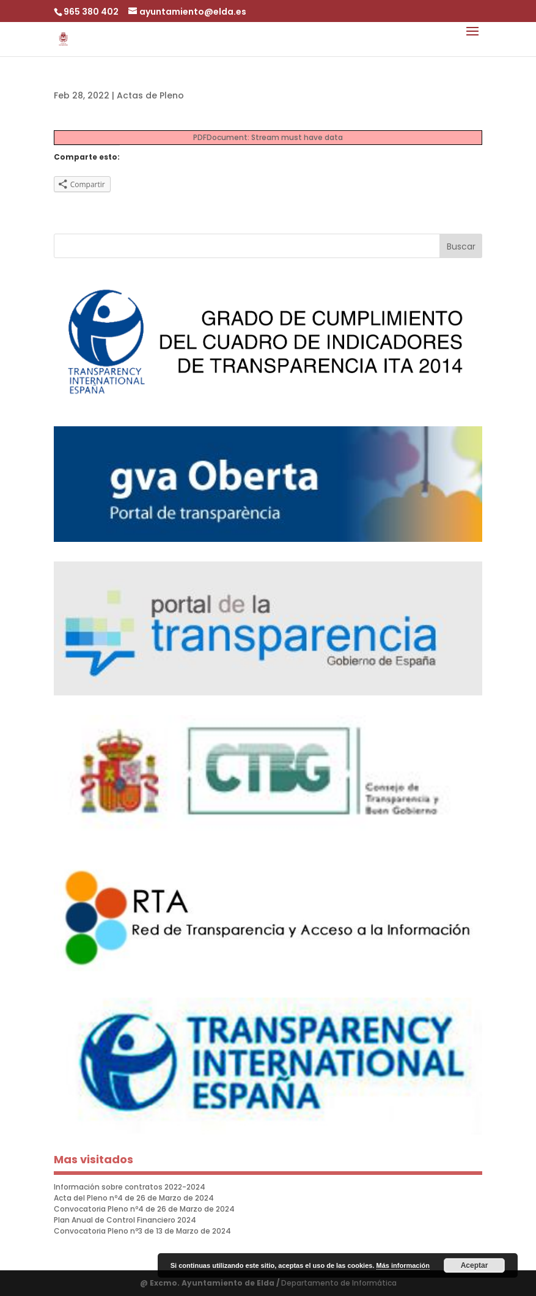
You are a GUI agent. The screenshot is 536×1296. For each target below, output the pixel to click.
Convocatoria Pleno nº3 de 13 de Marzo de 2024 (142, 1231)
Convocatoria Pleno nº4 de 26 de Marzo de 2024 (144, 1209)
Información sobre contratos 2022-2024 (129, 1187)
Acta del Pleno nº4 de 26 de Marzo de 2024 (134, 1198)
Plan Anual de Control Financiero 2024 (125, 1220)
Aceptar (474, 1265)
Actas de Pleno (150, 95)
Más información (403, 1265)
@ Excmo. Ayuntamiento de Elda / (210, 1283)
